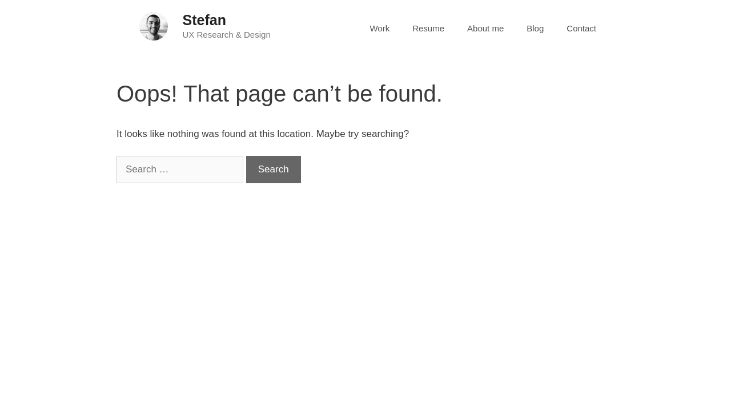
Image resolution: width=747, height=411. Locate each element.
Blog (535, 28)
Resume (428, 28)
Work (379, 28)
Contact (581, 28)
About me (485, 28)
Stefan (204, 20)
